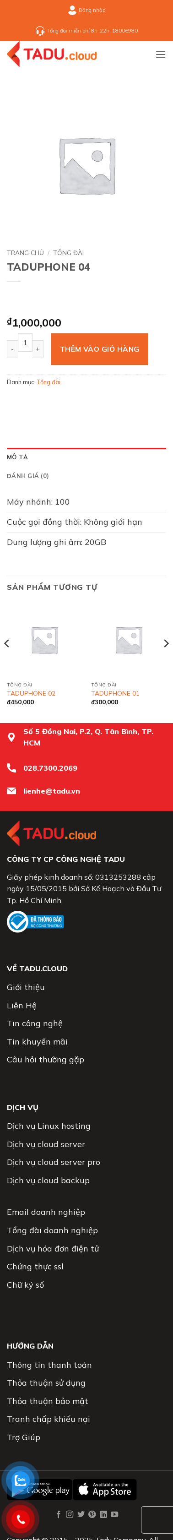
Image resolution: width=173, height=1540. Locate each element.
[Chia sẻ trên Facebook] (31, 402)
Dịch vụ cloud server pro (53, 1162)
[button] (160, 54)
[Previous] (7, 661)
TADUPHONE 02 (31, 693)
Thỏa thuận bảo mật (47, 1401)
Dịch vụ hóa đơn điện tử (53, 1248)
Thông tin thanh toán (49, 1365)
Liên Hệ (22, 1005)
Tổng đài (68, 252)
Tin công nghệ (35, 1023)
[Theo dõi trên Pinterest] (92, 1515)
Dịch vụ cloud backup (48, 1180)
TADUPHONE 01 (115, 693)
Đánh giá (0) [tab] (28, 475)
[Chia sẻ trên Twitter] (48, 402)
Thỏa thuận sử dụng (46, 1382)
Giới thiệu (26, 987)
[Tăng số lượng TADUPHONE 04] (37, 349)
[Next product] (18, 299)
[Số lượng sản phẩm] (25, 342)
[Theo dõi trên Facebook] (58, 1515)
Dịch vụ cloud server (46, 1144)
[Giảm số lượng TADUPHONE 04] (12, 349)
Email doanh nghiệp (46, 1212)
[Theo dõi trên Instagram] (69, 1515)
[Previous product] (42, 299)
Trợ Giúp (23, 1437)
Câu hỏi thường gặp (45, 1059)
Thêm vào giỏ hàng (100, 349)
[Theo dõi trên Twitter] (81, 1515)
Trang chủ (25, 252)
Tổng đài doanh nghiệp (52, 1230)
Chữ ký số (25, 1284)
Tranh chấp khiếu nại (48, 1419)
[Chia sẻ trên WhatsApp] (15, 402)
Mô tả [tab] (17, 457)
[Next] (165, 661)
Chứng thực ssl (35, 1266)
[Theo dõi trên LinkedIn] (103, 1515)
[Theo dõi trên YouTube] (114, 1515)
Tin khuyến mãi (37, 1041)
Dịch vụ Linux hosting (49, 1126)
